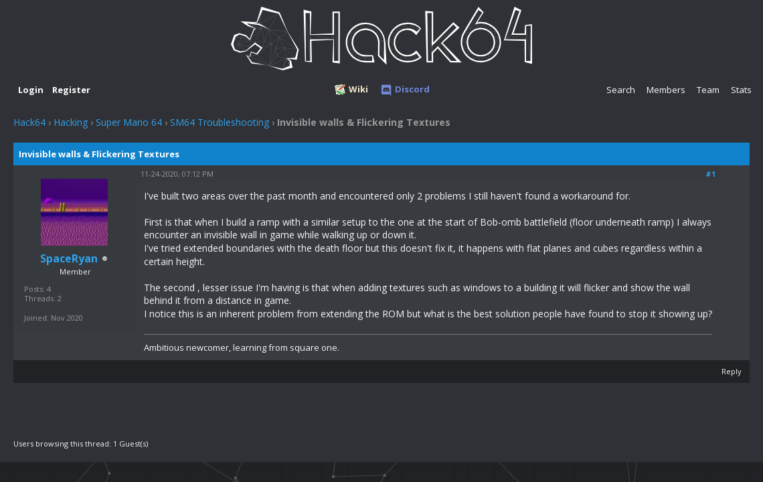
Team (708, 89)
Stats (741, 89)
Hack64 (29, 122)
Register (71, 90)
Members (666, 89)
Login (31, 90)
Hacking (71, 122)
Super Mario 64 (129, 122)
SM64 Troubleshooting (219, 122)
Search (620, 89)
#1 (710, 174)
